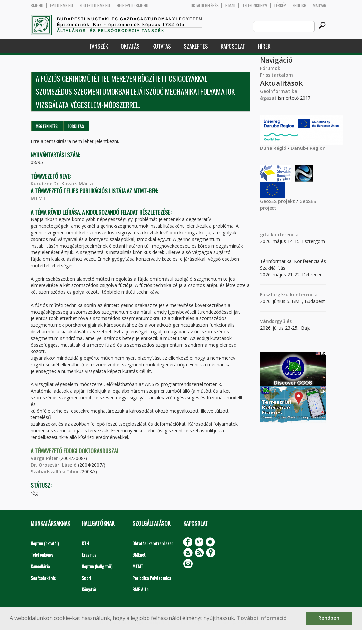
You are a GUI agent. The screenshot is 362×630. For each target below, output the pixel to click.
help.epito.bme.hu (132, 5)
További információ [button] (262, 618)
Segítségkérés (43, 577)
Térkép (280, 5)
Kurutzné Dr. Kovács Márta (62, 184)
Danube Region (308, 148)
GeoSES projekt (277, 201)
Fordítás (76, 126)
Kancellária (40, 566)
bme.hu (37, 5)
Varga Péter (44, 458)
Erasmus (89, 554)
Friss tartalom (276, 75)
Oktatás (130, 46)
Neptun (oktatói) (45, 543)
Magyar (319, 5)
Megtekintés (47, 126)
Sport (86, 577)
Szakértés (196, 46)
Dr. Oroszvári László (54, 465)
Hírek (264, 46)
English (299, 5)
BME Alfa (140, 589)
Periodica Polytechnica (151, 577)
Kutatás (161, 46)
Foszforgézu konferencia (289, 294)
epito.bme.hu (61, 5)
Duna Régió (273, 148)
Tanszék (98, 46)
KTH (85, 543)
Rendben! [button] (329, 618)
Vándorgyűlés (276, 321)
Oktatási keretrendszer (152, 543)
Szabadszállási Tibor (55, 471)
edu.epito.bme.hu (95, 5)
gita (265, 234)
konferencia (284, 234)
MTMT (38, 198)
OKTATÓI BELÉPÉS (205, 5)
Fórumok (270, 68)
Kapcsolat (233, 46)
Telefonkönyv (254, 5)
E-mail (230, 5)
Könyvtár (89, 589)
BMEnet (139, 554)
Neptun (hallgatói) (97, 566)
